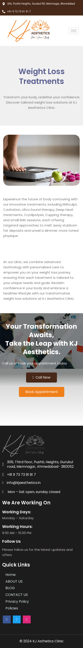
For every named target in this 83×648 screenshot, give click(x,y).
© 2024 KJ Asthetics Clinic (42, 641)
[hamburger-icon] (74, 31)
